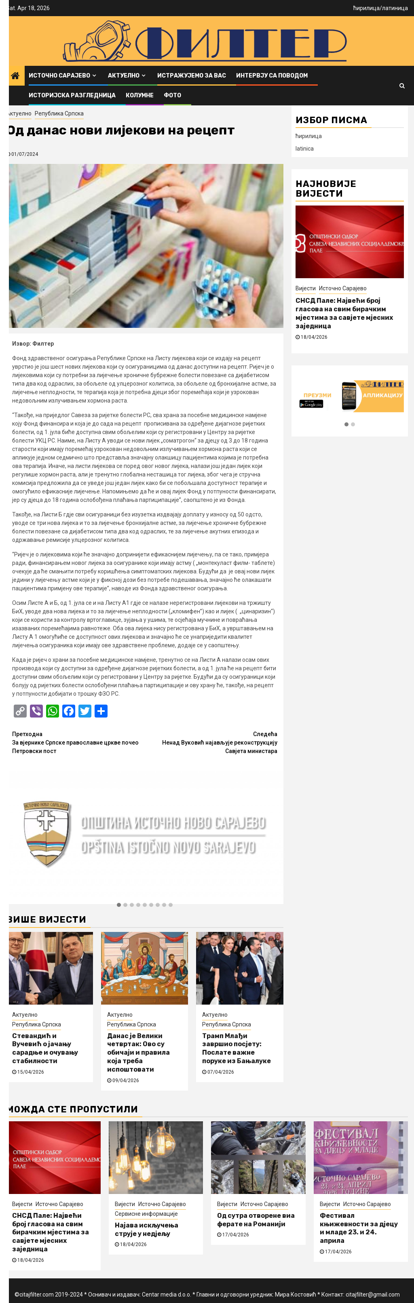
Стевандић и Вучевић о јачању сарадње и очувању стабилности (45, 1048)
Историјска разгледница (72, 95)
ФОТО (172, 95)
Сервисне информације (146, 1214)
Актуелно (123, 75)
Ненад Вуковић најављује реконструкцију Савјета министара (211, 742)
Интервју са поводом (272, 75)
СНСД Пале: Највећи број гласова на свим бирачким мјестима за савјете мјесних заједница (344, 313)
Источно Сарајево (59, 75)
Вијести (306, 288)
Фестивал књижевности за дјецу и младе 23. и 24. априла (359, 1228)
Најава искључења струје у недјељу (146, 1229)
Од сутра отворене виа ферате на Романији (256, 1220)
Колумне (140, 95)
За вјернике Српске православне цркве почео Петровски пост (78, 742)
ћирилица (366, 8)
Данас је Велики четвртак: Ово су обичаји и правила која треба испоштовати (138, 1052)
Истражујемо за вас (191, 75)
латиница (395, 8)
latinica (305, 148)
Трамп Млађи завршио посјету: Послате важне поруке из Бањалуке (236, 1048)
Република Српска (59, 113)
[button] (119, 905)
